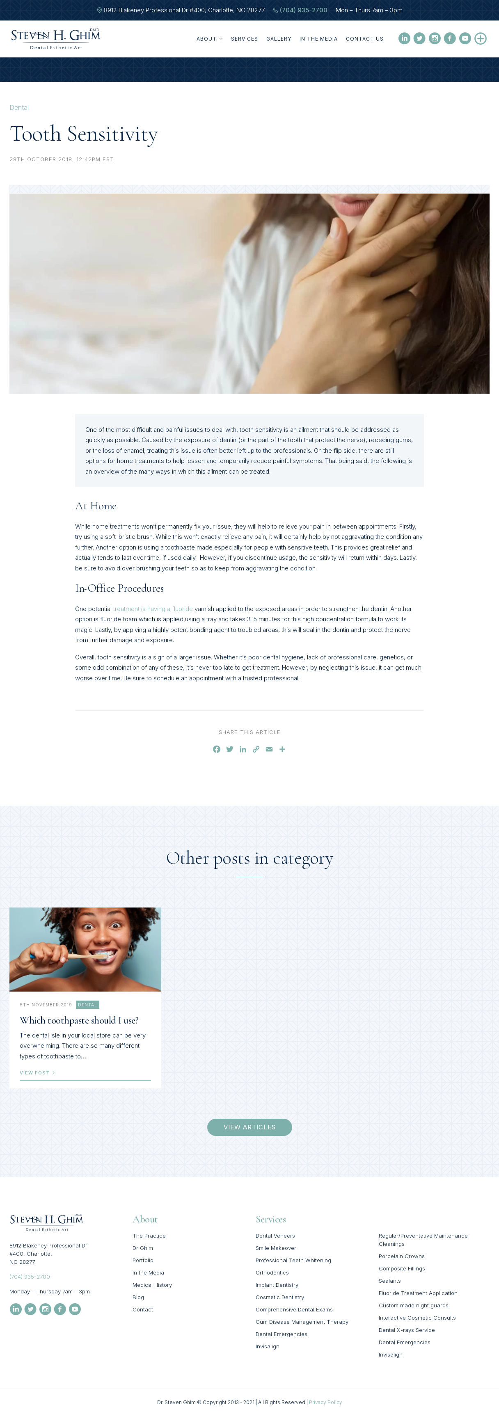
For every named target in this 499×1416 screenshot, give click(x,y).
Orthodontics (272, 1272)
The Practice (149, 1235)
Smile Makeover (276, 1248)
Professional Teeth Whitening (293, 1260)
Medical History (152, 1284)
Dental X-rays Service (407, 1330)
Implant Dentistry (277, 1284)
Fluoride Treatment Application (418, 1293)
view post (38, 1073)
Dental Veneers (275, 1235)
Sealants (390, 1280)
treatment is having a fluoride (153, 609)
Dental (19, 107)
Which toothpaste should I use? (79, 1020)
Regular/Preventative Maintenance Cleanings (423, 1239)
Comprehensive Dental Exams (294, 1309)
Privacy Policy (325, 1402)
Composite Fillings (402, 1268)
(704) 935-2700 (303, 10)
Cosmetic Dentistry (280, 1297)
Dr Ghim (143, 1248)
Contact (143, 1309)
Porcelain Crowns (402, 1256)
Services (244, 39)
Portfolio (143, 1260)
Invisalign (267, 1346)
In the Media (319, 39)
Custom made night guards (414, 1305)
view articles (250, 1127)
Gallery (278, 39)
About (210, 39)
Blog (138, 1297)
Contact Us (365, 39)
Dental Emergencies (281, 1334)
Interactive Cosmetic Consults (417, 1317)
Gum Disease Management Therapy (302, 1321)
